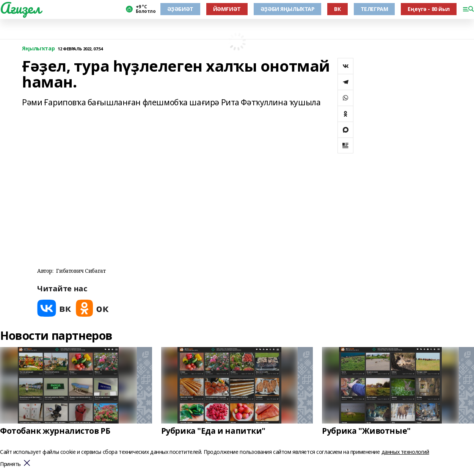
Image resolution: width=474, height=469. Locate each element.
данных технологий (405, 451)
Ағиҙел (20, 8)
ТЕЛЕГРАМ (374, 9)
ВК (337, 9)
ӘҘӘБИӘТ (180, 9)
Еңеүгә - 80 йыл (429, 9)
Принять (10, 464)
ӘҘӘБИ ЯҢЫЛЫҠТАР (288, 9)
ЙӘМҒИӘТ (227, 9)
